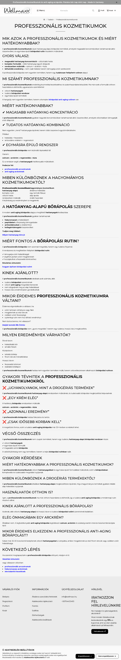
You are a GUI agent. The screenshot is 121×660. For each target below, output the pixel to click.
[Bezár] (117, 2)
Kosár (4, 611)
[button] (40, 10)
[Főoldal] (44, 19)
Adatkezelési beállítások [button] (42, 620)
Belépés (5, 597)
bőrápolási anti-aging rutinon (62, 100)
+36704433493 (68, 601)
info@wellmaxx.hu (69, 597)
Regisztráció (7, 601)
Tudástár (51, 19)
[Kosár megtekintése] (111, 10)
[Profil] (101, 10)
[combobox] (77, 10)
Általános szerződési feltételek (44, 597)
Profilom (6, 606)
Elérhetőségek (38, 615)
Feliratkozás (100, 631)
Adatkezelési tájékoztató (42, 601)
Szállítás (35, 611)
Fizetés (35, 606)
